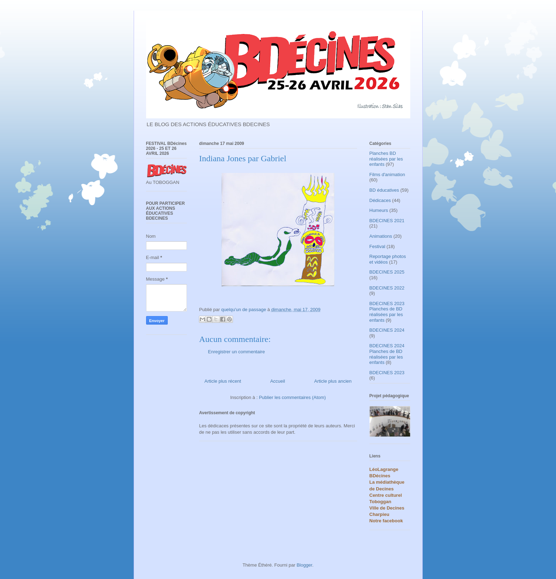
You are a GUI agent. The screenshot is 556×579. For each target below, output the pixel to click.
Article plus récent (223, 381)
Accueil (277, 381)
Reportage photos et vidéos (387, 259)
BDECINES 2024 (387, 330)
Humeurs (378, 210)
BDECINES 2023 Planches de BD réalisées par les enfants (387, 312)
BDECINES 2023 (387, 372)
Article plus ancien (333, 381)
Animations (380, 236)
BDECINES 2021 (387, 220)
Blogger (304, 565)
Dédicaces (380, 200)
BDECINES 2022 (387, 288)
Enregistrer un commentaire (236, 351)
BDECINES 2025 (387, 272)
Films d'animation (387, 174)
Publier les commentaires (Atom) (292, 397)
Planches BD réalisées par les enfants (386, 159)
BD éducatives (384, 190)
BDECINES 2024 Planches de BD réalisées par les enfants (387, 354)
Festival (377, 246)
